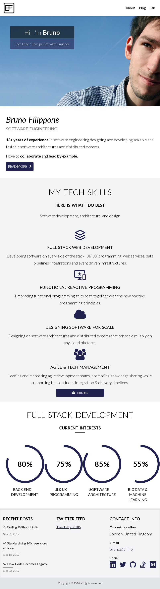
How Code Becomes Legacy (25, 564)
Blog (142, 8)
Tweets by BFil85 (68, 527)
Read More (20, 166)
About (130, 8)
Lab (152, 8)
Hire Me (80, 392)
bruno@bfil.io (121, 549)
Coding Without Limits (21, 527)
